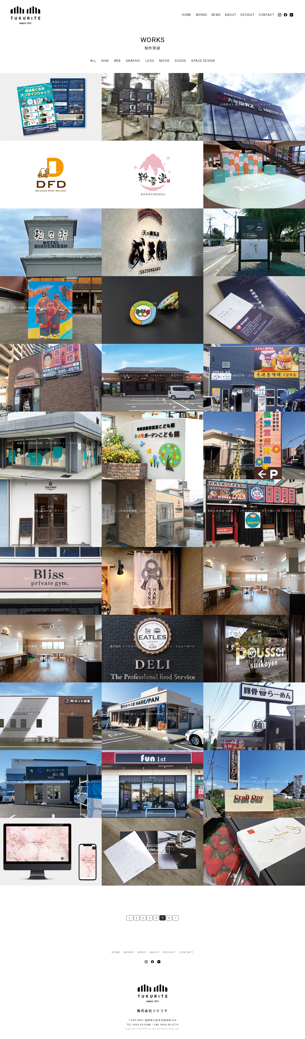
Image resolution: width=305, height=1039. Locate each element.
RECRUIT (248, 15)
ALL (93, 60)
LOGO (150, 60)
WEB (117, 60)
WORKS (201, 15)
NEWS (216, 15)
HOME (186, 15)
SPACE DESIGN (203, 60)
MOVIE (164, 60)
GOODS (180, 60)
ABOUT (230, 15)
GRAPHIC (133, 60)
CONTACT (266, 15)
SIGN (105, 60)
